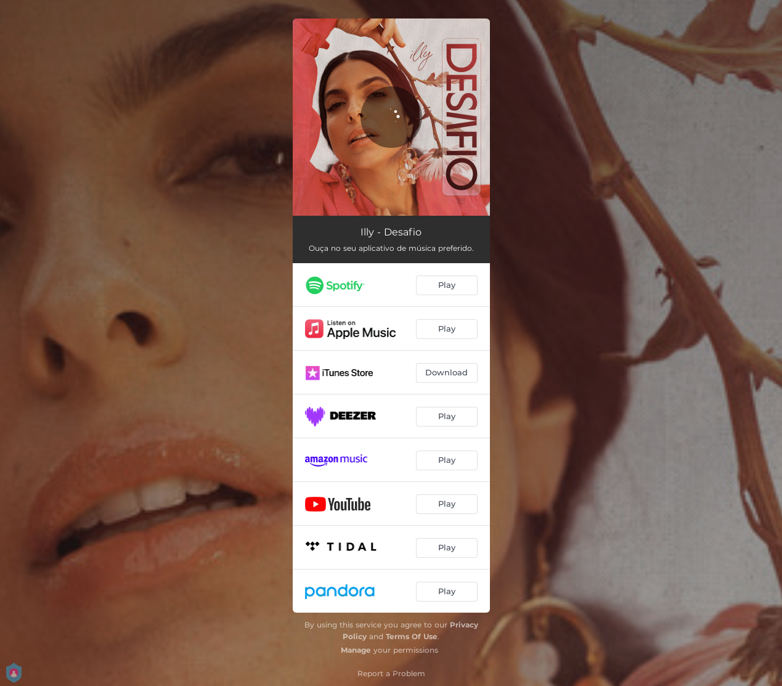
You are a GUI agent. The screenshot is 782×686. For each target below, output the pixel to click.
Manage (356, 650)
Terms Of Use (412, 636)
